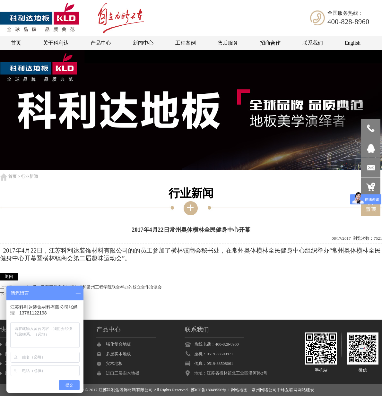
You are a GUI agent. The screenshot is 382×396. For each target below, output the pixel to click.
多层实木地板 (118, 353)
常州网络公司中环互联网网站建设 (283, 389)
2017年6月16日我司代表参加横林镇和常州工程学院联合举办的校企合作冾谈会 (90, 287)
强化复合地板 (118, 344)
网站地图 (239, 389)
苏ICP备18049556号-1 (210, 389)
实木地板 (114, 363)
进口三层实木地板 (122, 373)
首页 (12, 176)
